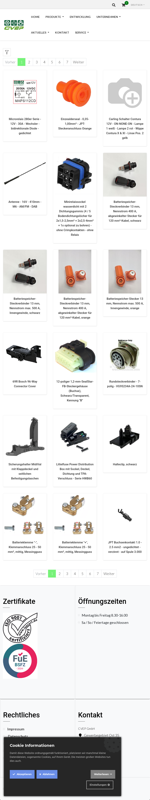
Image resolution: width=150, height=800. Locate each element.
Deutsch (137, 4)
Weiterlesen (101, 774)
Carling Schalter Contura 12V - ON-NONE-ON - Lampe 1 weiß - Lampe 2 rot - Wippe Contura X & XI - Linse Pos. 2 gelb (125, 128)
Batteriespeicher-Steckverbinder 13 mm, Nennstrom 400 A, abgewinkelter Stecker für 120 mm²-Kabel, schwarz (125, 211)
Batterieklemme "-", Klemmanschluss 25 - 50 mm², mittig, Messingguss (25, 547)
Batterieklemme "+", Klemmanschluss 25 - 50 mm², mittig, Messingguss (75, 547)
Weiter (78, 62)
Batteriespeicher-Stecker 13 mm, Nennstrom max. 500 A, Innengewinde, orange (125, 303)
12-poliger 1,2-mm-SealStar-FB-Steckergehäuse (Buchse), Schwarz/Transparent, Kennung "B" (75, 391)
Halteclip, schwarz (125, 464)
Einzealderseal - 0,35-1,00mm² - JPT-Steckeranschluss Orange (75, 123)
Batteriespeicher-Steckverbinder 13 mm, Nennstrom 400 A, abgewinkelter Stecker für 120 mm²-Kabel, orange (75, 308)
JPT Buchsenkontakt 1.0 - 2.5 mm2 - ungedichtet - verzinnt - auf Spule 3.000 (125, 547)
